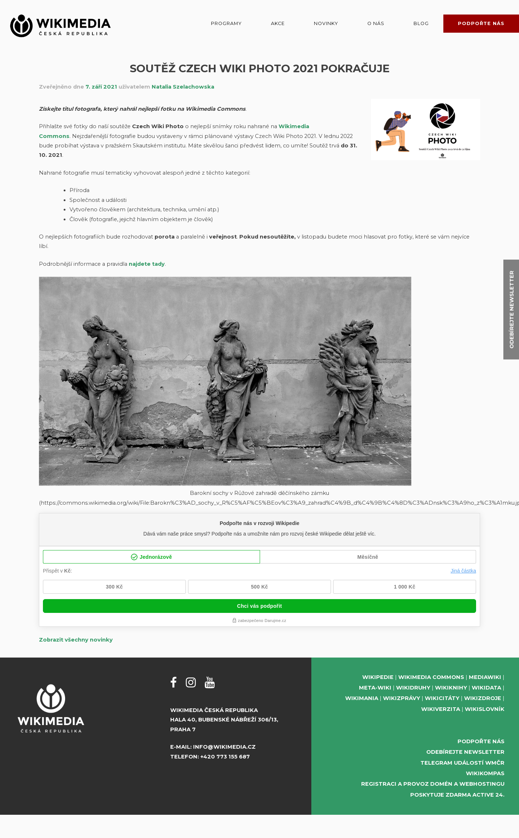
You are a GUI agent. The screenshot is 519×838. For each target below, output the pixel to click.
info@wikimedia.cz (224, 747)
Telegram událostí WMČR (462, 763)
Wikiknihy (451, 687)
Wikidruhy (413, 687)
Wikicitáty (442, 698)
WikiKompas (485, 773)
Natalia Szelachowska (183, 87)
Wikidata (486, 687)
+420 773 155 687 (225, 756)
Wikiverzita (440, 709)
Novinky (326, 23)
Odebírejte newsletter (465, 752)
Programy (226, 23)
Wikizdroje (482, 698)
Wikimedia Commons (431, 677)
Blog (421, 23)
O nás (375, 23)
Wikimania (361, 698)
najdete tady (147, 264)
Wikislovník (484, 709)
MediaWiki (485, 677)
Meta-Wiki (375, 687)
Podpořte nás (481, 23)
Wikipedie (378, 677)
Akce (278, 23)
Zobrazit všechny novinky (76, 639)
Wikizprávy (401, 698)
